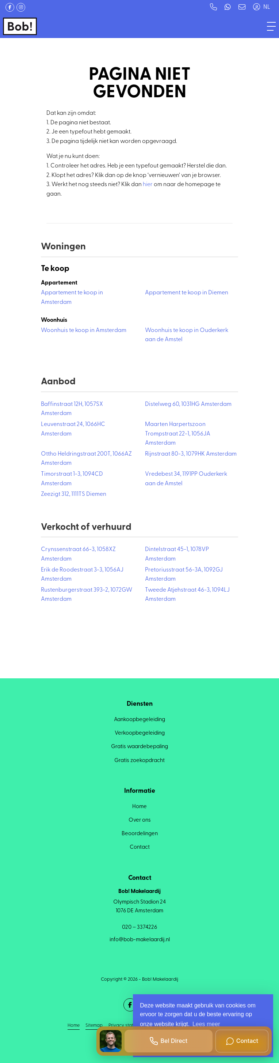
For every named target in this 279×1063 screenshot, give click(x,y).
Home (74, 1025)
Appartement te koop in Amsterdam (72, 297)
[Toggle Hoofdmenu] (271, 26)
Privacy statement (127, 1025)
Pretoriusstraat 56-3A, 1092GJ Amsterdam (184, 575)
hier (148, 185)
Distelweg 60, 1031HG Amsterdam (188, 404)
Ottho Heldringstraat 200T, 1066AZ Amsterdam (86, 459)
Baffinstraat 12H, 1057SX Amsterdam (72, 409)
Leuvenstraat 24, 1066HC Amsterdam (73, 429)
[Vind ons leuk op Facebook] (9, 7)
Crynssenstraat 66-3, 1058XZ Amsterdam (78, 554)
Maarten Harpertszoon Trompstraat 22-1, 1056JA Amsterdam (177, 434)
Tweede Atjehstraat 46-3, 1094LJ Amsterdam (187, 595)
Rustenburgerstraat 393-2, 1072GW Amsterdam (86, 595)
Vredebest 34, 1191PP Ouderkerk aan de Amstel (186, 479)
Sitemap (94, 1025)
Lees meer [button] (206, 1024)
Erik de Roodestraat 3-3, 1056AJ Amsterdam (82, 575)
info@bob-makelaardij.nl (140, 940)
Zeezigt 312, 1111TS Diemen (73, 494)
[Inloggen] (256, 7)
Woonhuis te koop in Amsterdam (83, 330)
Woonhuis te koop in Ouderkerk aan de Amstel (186, 335)
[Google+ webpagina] (20, 7)
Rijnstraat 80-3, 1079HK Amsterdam (191, 454)
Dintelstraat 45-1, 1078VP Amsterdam (177, 554)
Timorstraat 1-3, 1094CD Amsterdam (72, 479)
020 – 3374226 (139, 927)
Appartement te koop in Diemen (186, 293)
